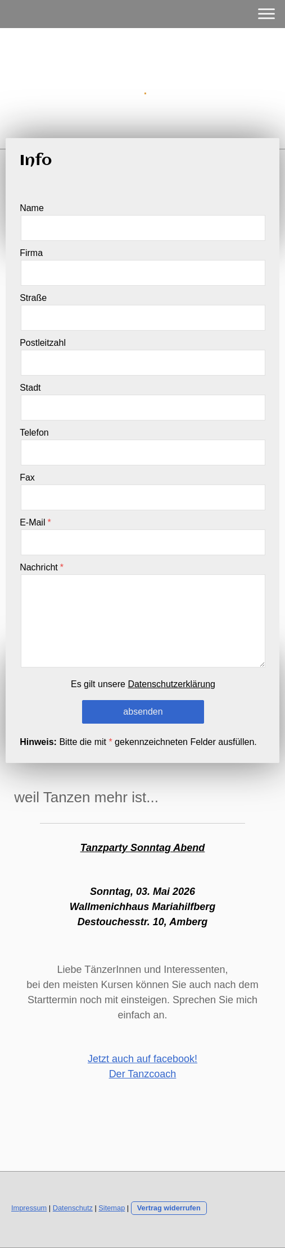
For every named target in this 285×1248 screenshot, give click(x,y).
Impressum (29, 1208)
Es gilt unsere (143, 684)
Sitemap (111, 1208)
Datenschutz (73, 1208)
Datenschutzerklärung (171, 684)
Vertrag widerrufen (169, 1208)
